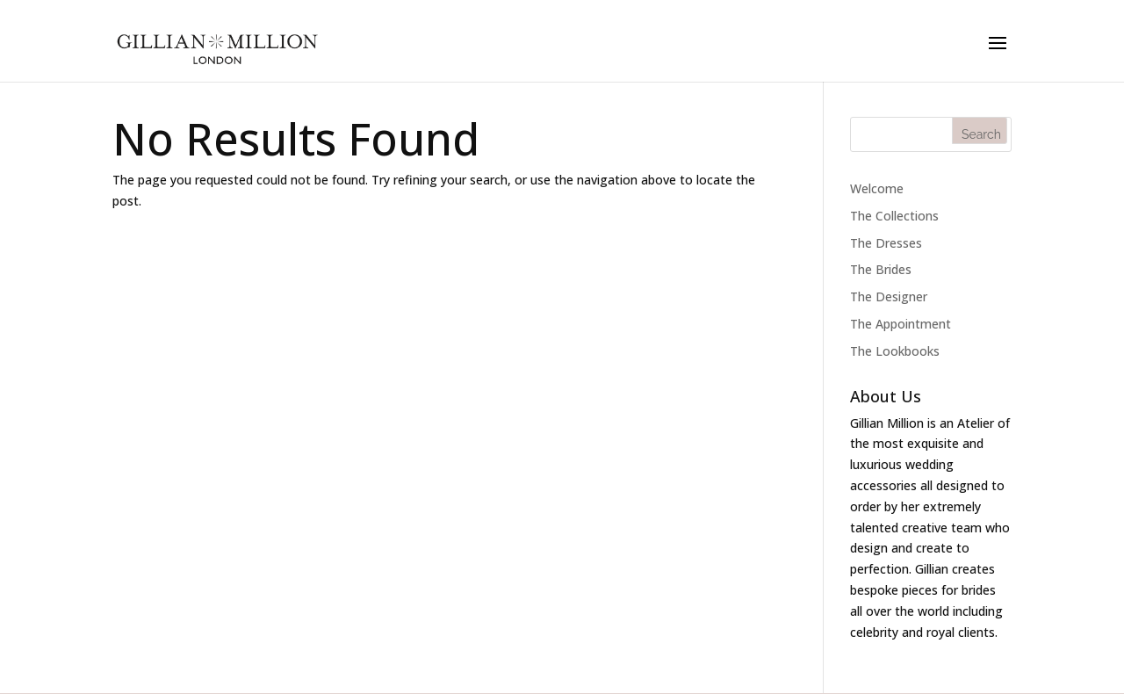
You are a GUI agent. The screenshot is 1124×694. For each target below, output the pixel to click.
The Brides (880, 269)
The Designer (888, 296)
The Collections (894, 215)
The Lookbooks (895, 351)
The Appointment (900, 323)
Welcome (877, 188)
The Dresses (886, 243)
